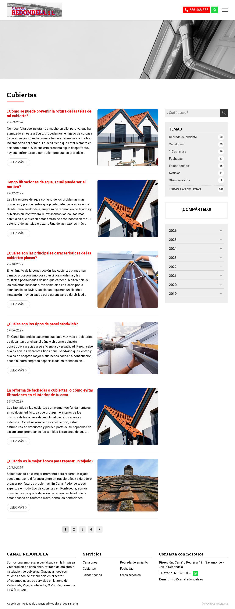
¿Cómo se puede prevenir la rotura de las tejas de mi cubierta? (49, 113)
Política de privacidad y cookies (41, 603)
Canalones (90, 562)
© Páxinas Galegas (215, 603)
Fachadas (126, 569)
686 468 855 (182, 573)
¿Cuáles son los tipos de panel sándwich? (42, 324)
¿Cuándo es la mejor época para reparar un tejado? (50, 461)
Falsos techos (92, 575)
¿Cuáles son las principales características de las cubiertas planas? (49, 255)
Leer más (17, 162)
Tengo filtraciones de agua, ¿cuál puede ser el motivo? (46, 184)
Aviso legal (13, 603)
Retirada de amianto (134, 562)
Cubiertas (89, 569)
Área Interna (70, 603)
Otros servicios (130, 575)
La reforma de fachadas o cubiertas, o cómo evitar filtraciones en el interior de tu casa (50, 392)
